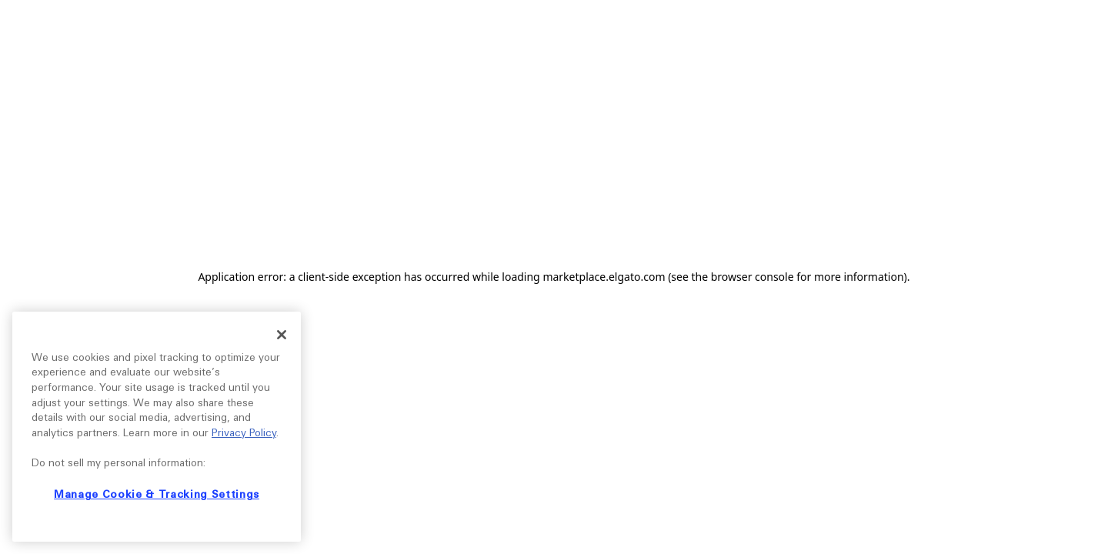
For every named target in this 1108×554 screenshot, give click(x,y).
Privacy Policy (244, 433)
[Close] (282, 335)
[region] (156, 427)
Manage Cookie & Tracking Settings (156, 494)
